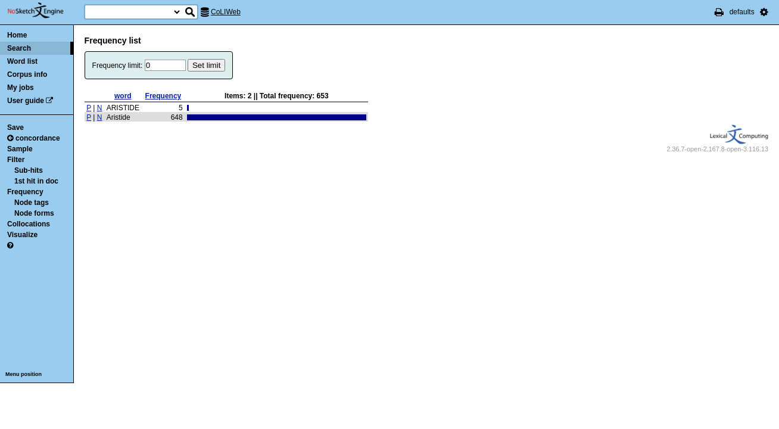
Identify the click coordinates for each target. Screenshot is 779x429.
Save (15, 127)
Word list (22, 61)
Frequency (25, 192)
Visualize (22, 235)
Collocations (28, 224)
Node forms (34, 213)
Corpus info (27, 74)
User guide (25, 101)
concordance (33, 138)
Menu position (23, 374)
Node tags (31, 202)
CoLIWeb (226, 12)
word (123, 96)
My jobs (20, 87)
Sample (20, 149)
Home (17, 35)
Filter (15, 160)
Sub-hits (28, 170)
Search (19, 48)
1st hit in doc (36, 181)
